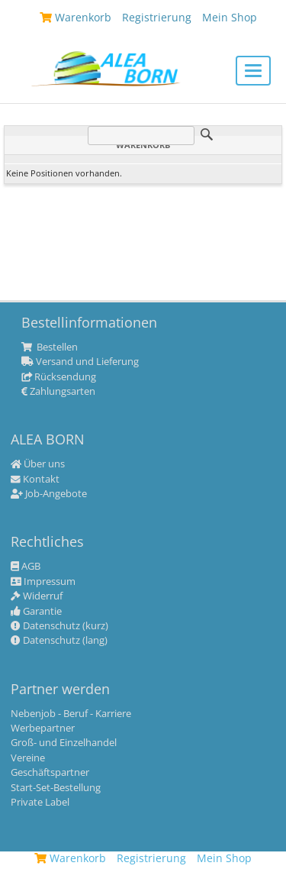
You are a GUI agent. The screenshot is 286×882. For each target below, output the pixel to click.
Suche (206, 134)
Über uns (38, 464)
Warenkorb (70, 858)
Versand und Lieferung (80, 362)
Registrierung (151, 858)
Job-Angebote (49, 494)
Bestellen (49, 347)
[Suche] (141, 135)
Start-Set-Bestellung (56, 788)
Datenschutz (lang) (59, 641)
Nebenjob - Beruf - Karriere (71, 714)
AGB (25, 567)
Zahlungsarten (58, 392)
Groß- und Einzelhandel (64, 743)
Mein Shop (224, 858)
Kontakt (35, 479)
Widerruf (37, 596)
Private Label (40, 802)
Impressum (43, 582)
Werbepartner (43, 728)
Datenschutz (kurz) (59, 626)
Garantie (36, 612)
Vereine (28, 758)
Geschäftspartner (50, 773)
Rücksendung (58, 377)
